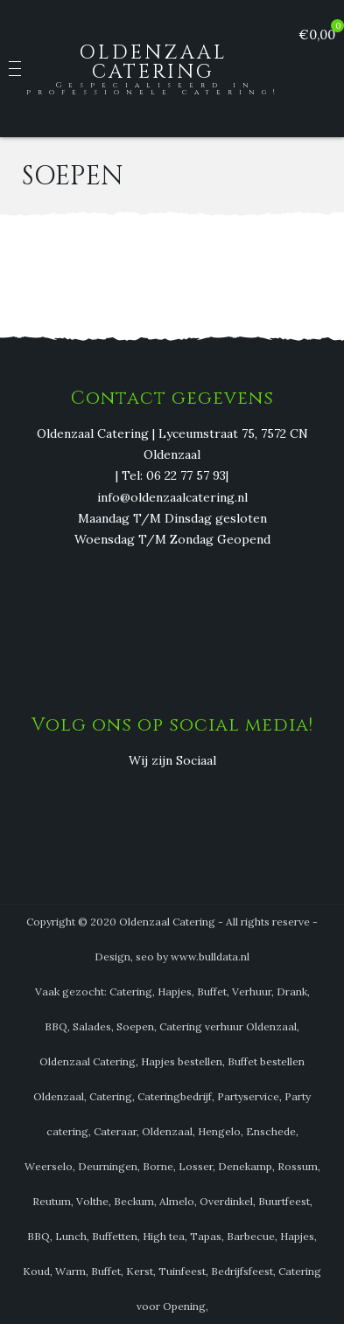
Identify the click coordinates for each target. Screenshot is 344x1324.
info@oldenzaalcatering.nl (172, 497)
